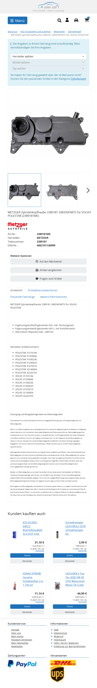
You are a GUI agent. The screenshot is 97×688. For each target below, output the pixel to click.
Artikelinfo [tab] (16, 290)
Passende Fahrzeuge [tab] (22, 297)
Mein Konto (17, 636)
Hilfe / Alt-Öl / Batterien (66, 643)
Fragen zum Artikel (48, 278)
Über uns (16, 633)
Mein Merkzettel (19, 643)
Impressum (60, 639)
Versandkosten (39, 551)
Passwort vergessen (21, 639)
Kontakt (15, 629)
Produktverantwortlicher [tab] (43, 290)
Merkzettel (27, 561)
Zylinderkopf (74, 31)
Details (27, 555)
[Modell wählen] (48, 62)
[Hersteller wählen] (48, 56)
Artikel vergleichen (48, 270)
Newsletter (17, 646)
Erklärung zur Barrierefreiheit (69, 646)
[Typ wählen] (48, 68)
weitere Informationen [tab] (53, 297)
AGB (56, 629)
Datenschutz (60, 633)
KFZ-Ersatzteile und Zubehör (36, 31)
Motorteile (59, 31)
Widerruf (58, 636)
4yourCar (12, 31)
